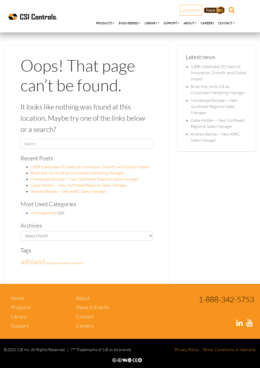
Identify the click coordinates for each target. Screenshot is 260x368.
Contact (225, 23)
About (189, 23)
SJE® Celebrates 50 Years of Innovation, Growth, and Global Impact (90, 166)
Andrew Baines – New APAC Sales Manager (68, 191)
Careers (207, 23)
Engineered (128, 23)
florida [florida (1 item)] (49, 263)
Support (170, 23)
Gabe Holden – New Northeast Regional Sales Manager (79, 185)
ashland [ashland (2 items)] (32, 261)
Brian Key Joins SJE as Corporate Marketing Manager (77, 172)
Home (17, 298)
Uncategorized (43, 212)
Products (104, 23)
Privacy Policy (187, 349)
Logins (189, 10)
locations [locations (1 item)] (77, 263)
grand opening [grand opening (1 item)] (62, 263)
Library (150, 23)
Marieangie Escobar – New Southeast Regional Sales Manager (85, 179)
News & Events (92, 307)
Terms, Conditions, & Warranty (229, 349)
